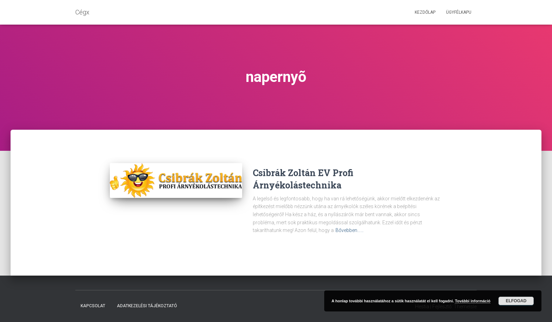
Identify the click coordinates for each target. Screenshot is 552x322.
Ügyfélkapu (458, 12)
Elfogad (516, 300)
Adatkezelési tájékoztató (147, 305)
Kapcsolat (93, 305)
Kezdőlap (425, 12)
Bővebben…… (349, 230)
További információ (472, 301)
